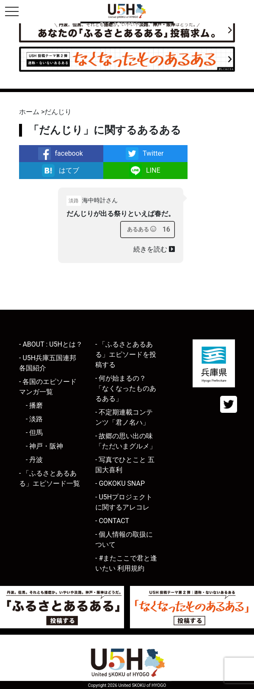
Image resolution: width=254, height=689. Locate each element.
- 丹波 (34, 460)
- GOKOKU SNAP (120, 483)
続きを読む (154, 249)
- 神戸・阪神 (44, 446)
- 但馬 (34, 433)
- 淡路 (34, 419)
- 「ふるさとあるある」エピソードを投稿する (125, 354)
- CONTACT (112, 521)
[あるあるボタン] (141, 229)
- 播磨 (34, 405)
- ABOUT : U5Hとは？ (51, 344)
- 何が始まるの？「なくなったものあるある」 (125, 388)
